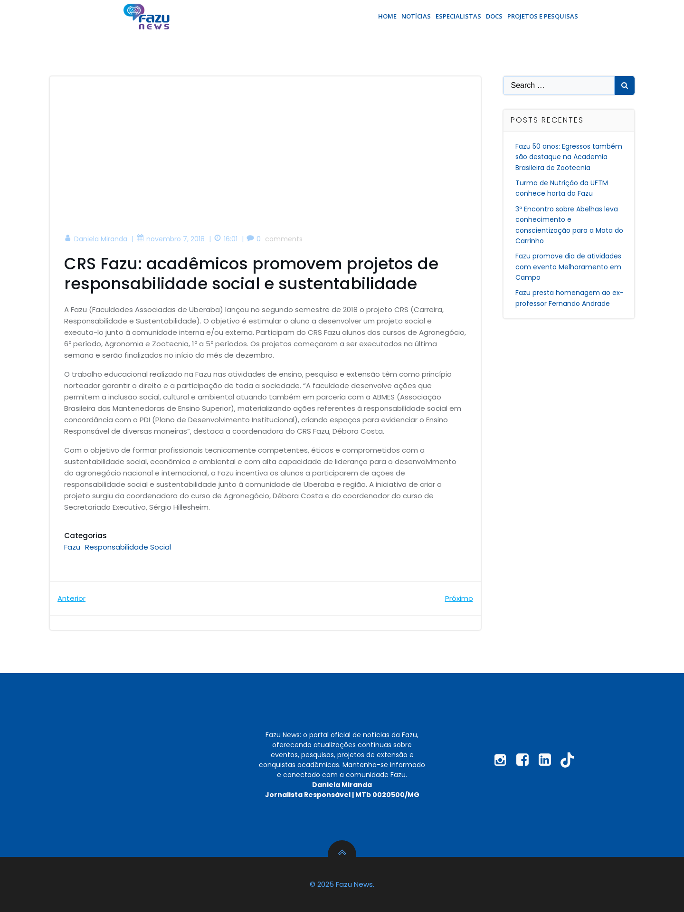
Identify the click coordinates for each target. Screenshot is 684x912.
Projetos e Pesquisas (542, 16)
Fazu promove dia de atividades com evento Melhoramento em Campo (568, 266)
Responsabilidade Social (128, 547)
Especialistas (458, 16)
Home (387, 16)
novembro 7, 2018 (170, 239)
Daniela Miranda (95, 239)
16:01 (226, 239)
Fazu (72, 547)
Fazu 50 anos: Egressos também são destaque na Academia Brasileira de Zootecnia (568, 157)
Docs (494, 16)
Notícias (416, 16)
